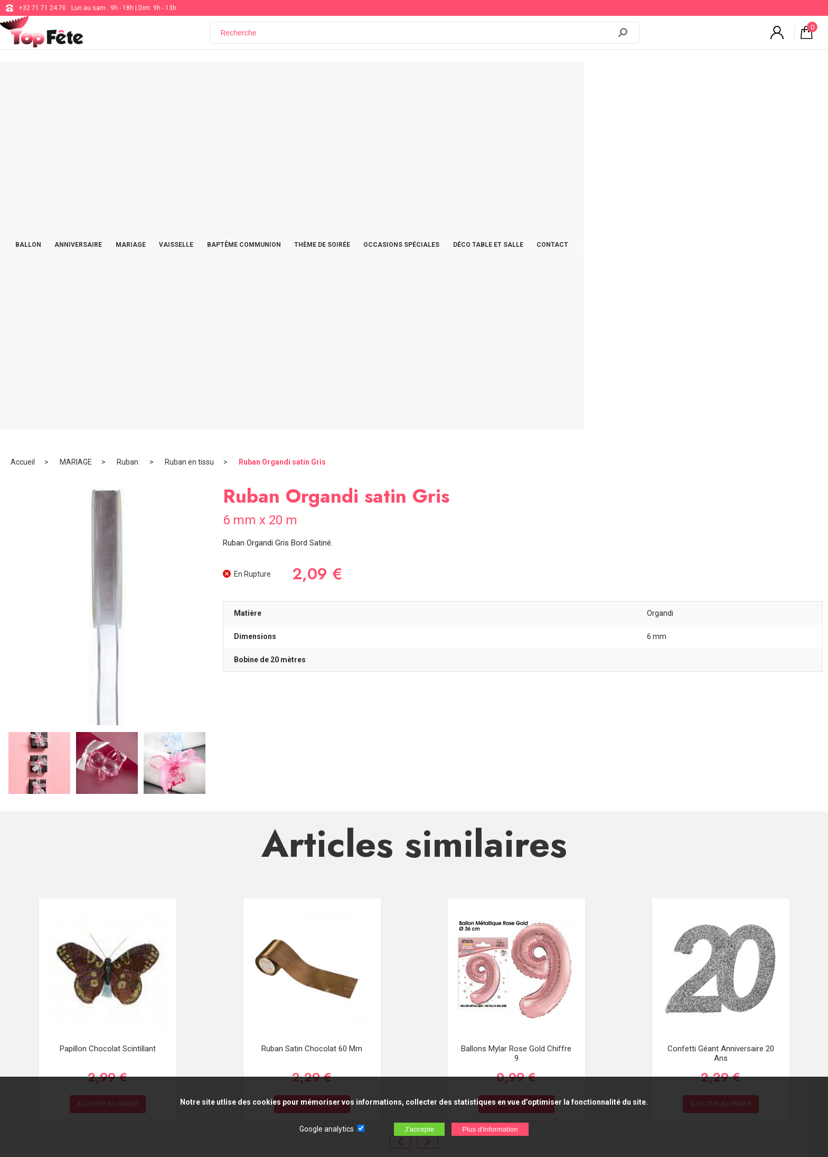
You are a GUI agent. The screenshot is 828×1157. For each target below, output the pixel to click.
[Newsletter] (214, 1031)
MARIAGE (243, 80)
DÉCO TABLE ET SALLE (625, 80)
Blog (339, 973)
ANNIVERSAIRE (186, 80)
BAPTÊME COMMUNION (366, 80)
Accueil (23, 113)
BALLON (131, 80)
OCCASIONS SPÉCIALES (533, 80)
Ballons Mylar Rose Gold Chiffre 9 (516, 704)
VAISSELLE (293, 80)
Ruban (128, 113)
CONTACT (694, 80)
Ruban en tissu (189, 113)
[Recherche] (416, 39)
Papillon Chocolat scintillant (108, 700)
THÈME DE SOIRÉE (449, 80)
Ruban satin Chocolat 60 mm (311, 700)
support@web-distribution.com (377, 947)
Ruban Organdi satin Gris (282, 113)
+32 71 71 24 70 (42, 8)
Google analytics (326, 1129)
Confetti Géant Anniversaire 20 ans (720, 704)
